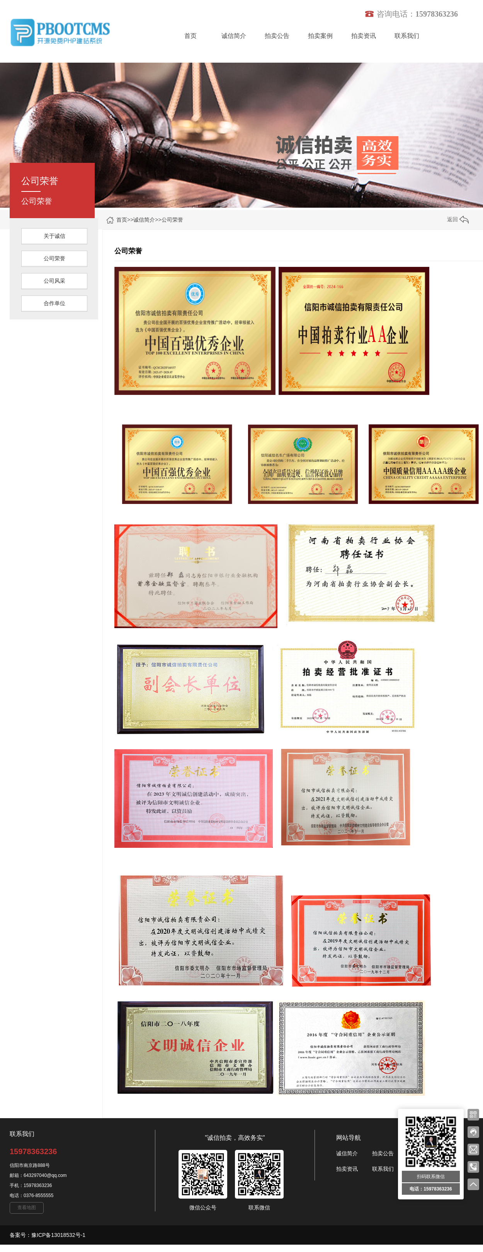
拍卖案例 (320, 35)
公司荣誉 (172, 220)
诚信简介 (233, 35)
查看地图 (26, 1207)
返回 (458, 219)
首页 (190, 35)
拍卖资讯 (363, 35)
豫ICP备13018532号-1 (58, 1235)
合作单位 (54, 303)
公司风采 (54, 281)
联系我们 (407, 35)
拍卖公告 (277, 35)
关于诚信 (54, 236)
